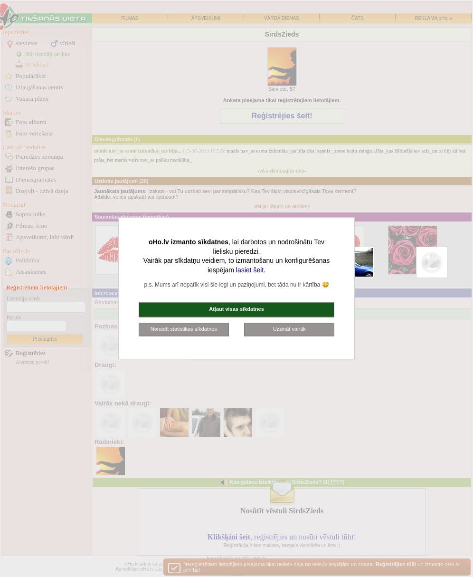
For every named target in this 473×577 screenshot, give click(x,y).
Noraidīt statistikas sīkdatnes (184, 329)
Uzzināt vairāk (289, 329)
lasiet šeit (250, 270)
